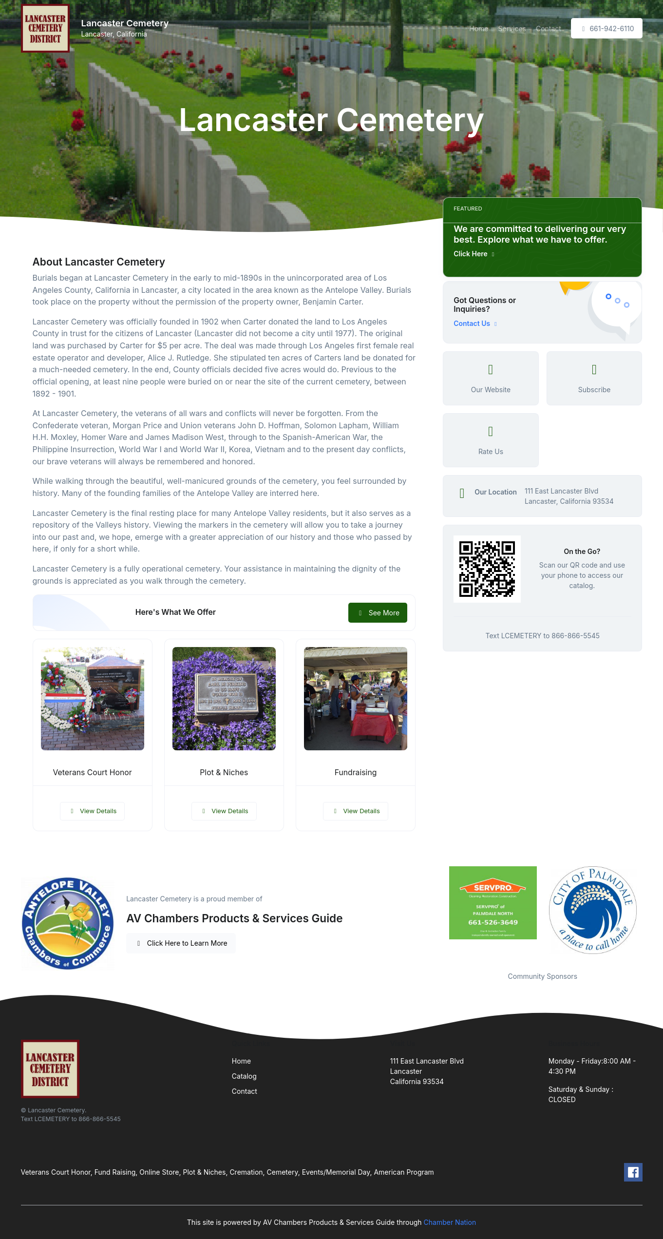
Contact (548, 28)
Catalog (244, 1076)
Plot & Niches (224, 772)
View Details (92, 811)
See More (377, 613)
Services (512, 28)
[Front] (47, 28)
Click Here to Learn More (180, 943)
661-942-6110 (606, 28)
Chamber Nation (450, 1222)
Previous (435, 912)
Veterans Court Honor (92, 772)
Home (478, 28)
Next (649, 912)
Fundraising (356, 772)
